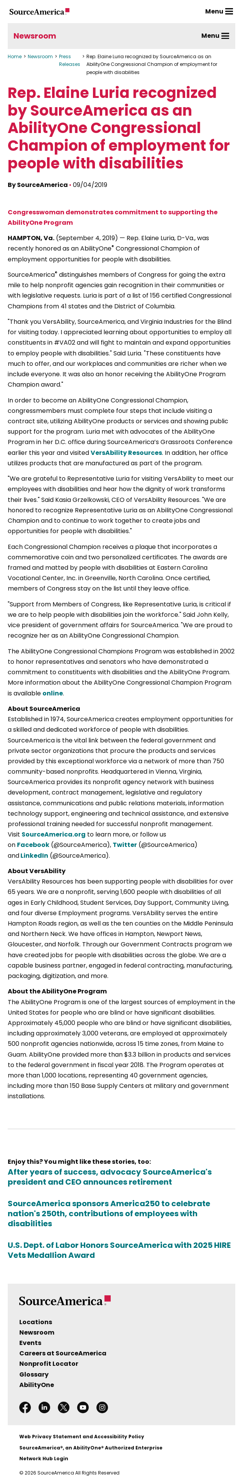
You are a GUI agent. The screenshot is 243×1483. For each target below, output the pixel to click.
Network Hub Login (43, 1458)
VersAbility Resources (126, 452)
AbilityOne (36, 1384)
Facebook (33, 844)
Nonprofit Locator (48, 1363)
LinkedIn (33, 855)
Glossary (34, 1374)
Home (15, 56)
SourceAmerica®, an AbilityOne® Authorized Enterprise (90, 1447)
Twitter (125, 844)
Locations (35, 1322)
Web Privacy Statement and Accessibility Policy (81, 1436)
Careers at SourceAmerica (62, 1353)
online (52, 693)
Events (30, 1342)
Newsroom (35, 35)
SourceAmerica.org (54, 834)
